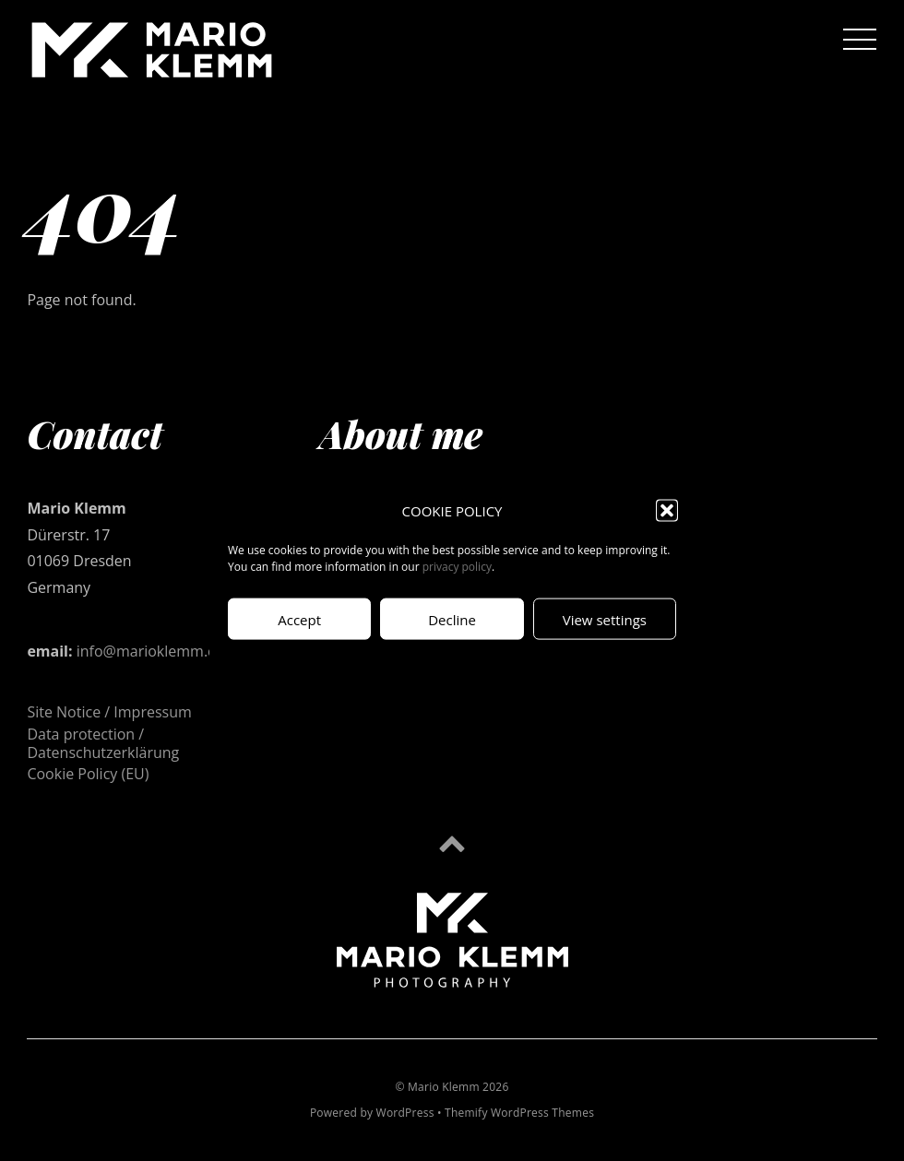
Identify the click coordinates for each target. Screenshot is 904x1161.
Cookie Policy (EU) (88, 774)
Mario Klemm (444, 1087)
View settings (605, 619)
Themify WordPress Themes (519, 1112)
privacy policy (457, 567)
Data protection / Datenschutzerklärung (103, 743)
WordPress (405, 1112)
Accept (299, 619)
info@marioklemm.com (157, 651)
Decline (452, 619)
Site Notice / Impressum (109, 712)
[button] (667, 510)
